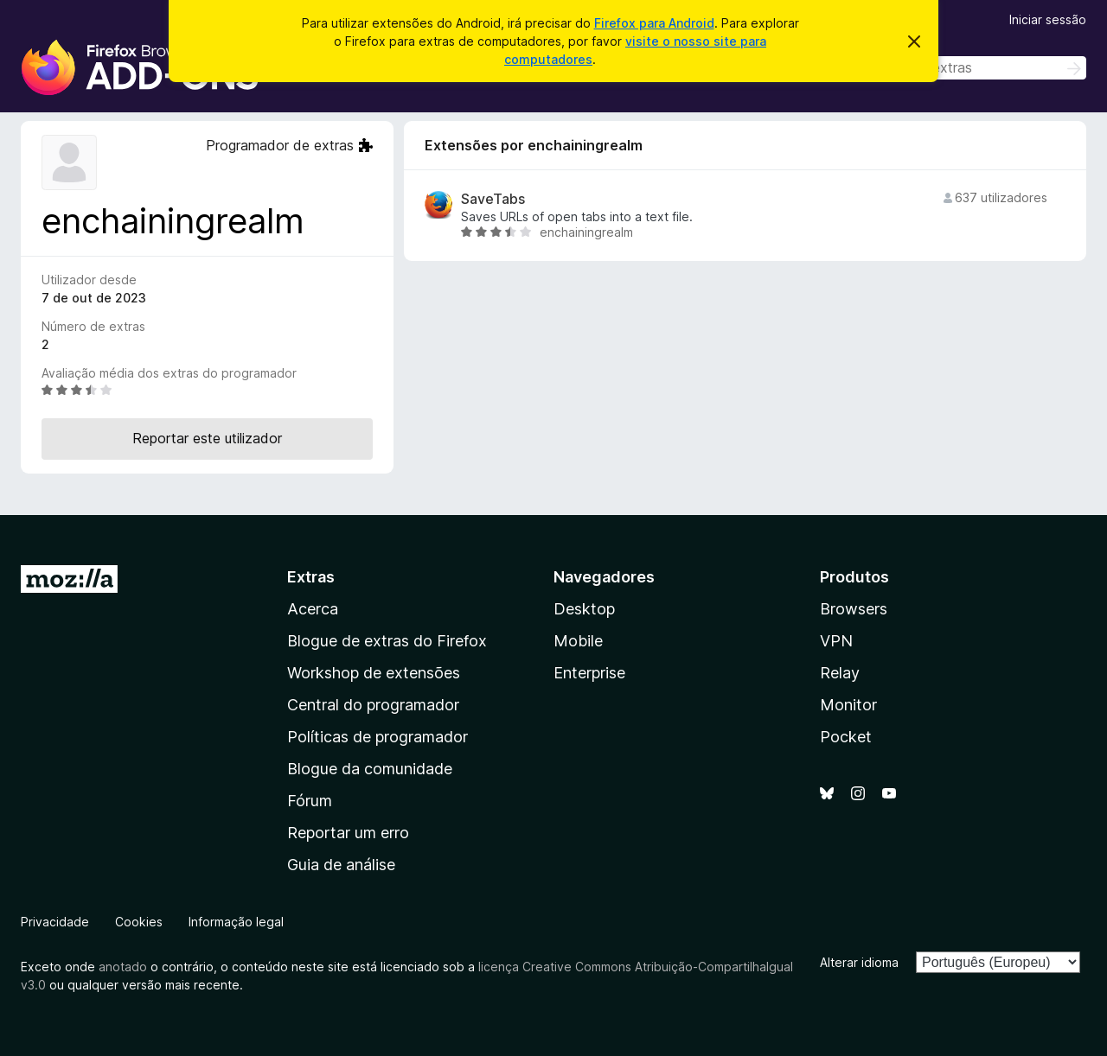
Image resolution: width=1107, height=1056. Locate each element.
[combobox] (963, 68)
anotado (123, 966)
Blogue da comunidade (369, 769)
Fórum (309, 801)
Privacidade (55, 921)
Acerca (312, 609)
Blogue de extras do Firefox (387, 641)
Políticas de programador (377, 737)
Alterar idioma (859, 962)
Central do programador (373, 705)
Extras (311, 577)
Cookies (139, 921)
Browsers (853, 609)
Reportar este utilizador (207, 438)
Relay (840, 673)
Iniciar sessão (1047, 19)
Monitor (848, 705)
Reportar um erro (348, 833)
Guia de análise (341, 865)
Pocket (846, 737)
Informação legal (236, 921)
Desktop (584, 609)
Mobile (578, 641)
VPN (836, 641)
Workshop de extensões (373, 673)
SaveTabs (493, 199)
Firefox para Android (654, 23)
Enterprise (589, 673)
